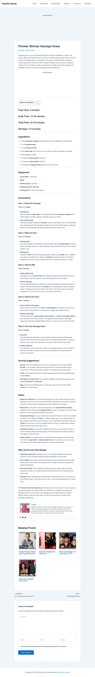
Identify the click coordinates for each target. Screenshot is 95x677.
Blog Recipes (58, 4)
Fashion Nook (9, 3)
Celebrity (68, 4)
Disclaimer (88, 4)
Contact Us (78, 4)
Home (39, 4)
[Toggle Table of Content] (36, 102)
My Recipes (47, 4)
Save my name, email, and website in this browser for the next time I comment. (43, 647)
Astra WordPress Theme (63, 672)
